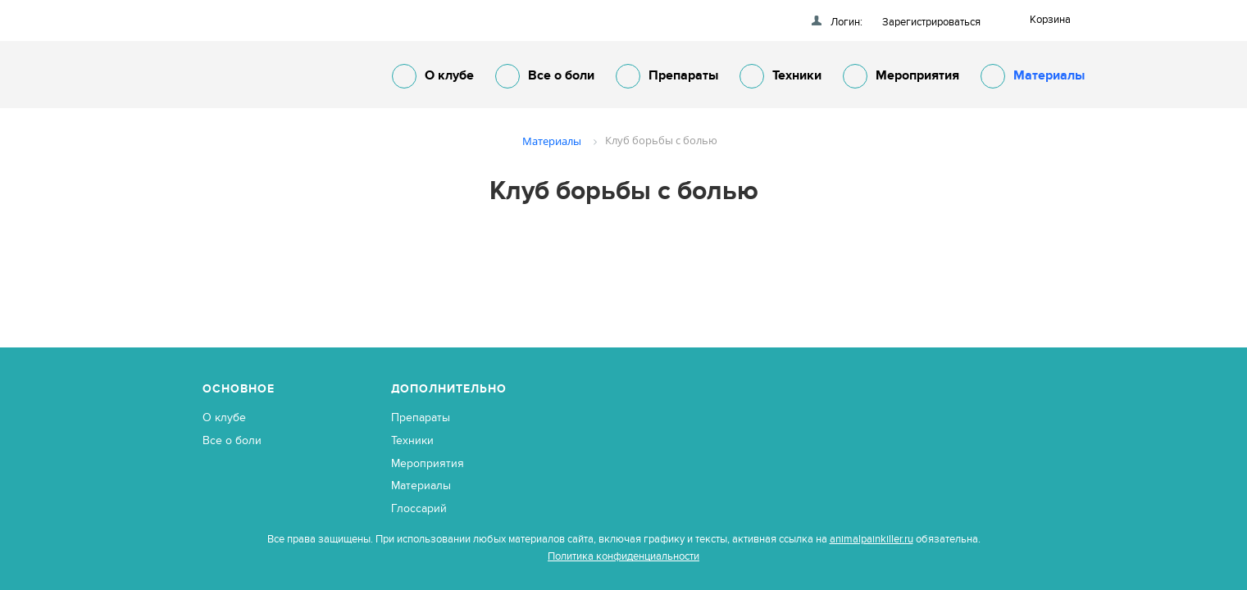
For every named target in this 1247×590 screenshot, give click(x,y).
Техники (780, 76)
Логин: (846, 22)
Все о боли (544, 76)
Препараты (667, 76)
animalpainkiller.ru (871, 539)
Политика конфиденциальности (623, 556)
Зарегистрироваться (931, 22)
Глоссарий (419, 508)
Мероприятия (901, 76)
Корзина (1050, 19)
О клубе (433, 76)
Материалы (1033, 76)
